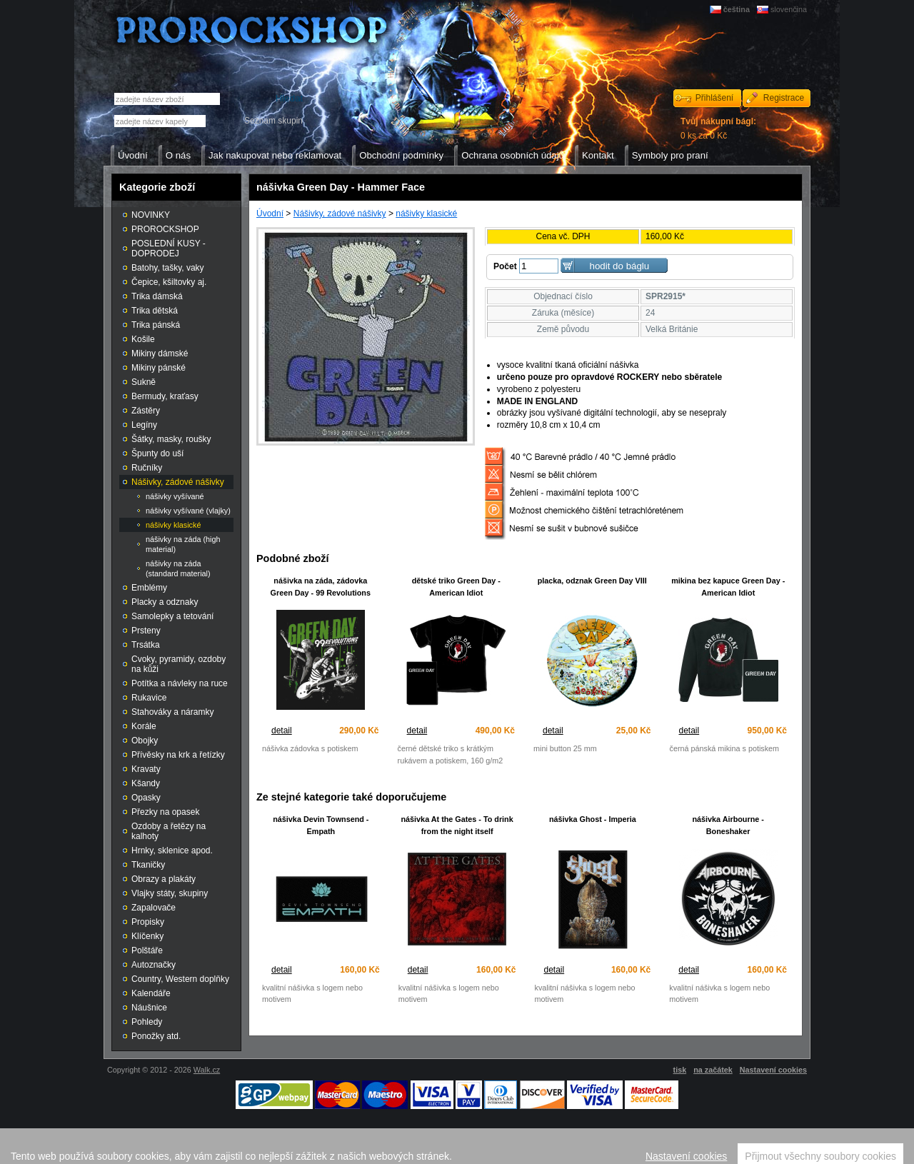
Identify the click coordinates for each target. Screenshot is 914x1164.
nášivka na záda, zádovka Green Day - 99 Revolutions (321, 586)
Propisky (147, 922)
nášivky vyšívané (175, 496)
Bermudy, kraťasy (165, 396)
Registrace (783, 98)
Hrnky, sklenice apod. (172, 851)
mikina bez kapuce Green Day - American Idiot (728, 586)
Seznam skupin (273, 121)
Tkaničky (148, 865)
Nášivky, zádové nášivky (339, 214)
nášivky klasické (426, 214)
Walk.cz (207, 1069)
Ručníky (146, 468)
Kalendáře (151, 993)
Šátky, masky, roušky (171, 439)
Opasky (146, 798)
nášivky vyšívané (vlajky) (188, 510)
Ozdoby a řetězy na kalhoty (168, 831)
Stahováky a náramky (172, 712)
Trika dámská (157, 296)
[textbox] (160, 121)
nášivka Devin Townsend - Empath (320, 825)
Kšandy (145, 783)
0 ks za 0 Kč (718, 128)
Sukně (143, 382)
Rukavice (148, 698)
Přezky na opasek (165, 812)
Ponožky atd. (156, 1036)
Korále (143, 726)
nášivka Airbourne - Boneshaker (727, 825)
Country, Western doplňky (180, 979)
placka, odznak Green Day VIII (592, 580)
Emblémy (149, 588)
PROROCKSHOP (165, 229)
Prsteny (146, 631)
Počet (505, 266)
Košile (143, 339)
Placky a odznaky (164, 602)
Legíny (144, 425)
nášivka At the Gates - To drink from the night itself (457, 825)
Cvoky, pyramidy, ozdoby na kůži (178, 664)
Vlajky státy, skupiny (169, 893)
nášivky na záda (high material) (183, 544)
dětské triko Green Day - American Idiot (456, 586)
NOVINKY (150, 215)
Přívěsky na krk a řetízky (178, 755)
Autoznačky (153, 965)
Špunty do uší (157, 453)
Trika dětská (154, 311)
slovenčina (788, 9)
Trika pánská (155, 325)
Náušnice (149, 1008)
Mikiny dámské (159, 353)
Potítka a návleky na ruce (179, 683)
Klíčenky (147, 936)
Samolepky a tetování (172, 616)
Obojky (144, 741)
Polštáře (147, 950)
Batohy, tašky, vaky (167, 268)
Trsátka (145, 645)
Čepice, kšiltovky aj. (168, 282)
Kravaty (146, 769)
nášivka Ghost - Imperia (592, 819)
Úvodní (269, 214)
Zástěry (145, 411)
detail (281, 731)
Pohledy (146, 1022)
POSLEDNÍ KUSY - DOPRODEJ (168, 249)
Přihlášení (714, 98)
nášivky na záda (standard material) (178, 568)
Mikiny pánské (158, 368)
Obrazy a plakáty (163, 879)
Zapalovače (153, 908)
